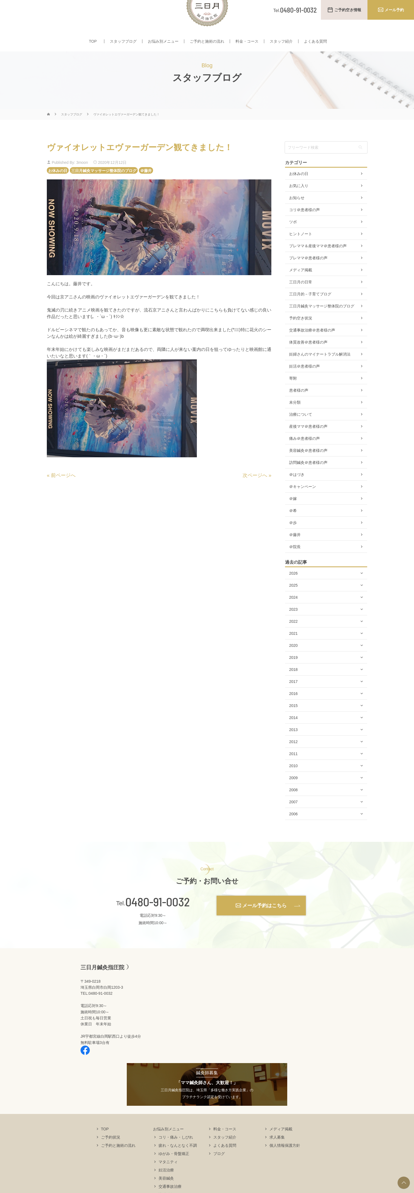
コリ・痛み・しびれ (176, 1153)
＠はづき (296, 490)
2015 (293, 722)
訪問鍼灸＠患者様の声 (308, 478)
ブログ (219, 1169)
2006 (293, 830)
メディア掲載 (300, 286)
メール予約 (394, 10)
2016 (293, 710)
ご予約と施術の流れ (207, 46)
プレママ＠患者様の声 (308, 274)
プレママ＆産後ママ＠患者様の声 (318, 262)
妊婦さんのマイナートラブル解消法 (319, 370)
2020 (293, 661)
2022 (293, 637)
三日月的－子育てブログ (310, 310)
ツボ (293, 238)
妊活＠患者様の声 (304, 382)
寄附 (293, 394)
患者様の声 (298, 406)
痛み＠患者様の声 (304, 454)
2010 (293, 782)
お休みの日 (57, 186)
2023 (293, 625)
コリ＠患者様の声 (304, 226)
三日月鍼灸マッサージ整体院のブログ (103, 186)
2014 (293, 734)
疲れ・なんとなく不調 (178, 1161)
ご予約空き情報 (347, 10)
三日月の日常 (300, 298)
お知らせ (296, 214)
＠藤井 (146, 186)
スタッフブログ (123, 46)
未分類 (295, 418)
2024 (293, 613)
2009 (293, 794)
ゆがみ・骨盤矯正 (174, 1169)
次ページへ (255, 491)
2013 (293, 746)
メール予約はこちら (264, 921)
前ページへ (63, 491)
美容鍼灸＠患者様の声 (308, 466)
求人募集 (277, 1153)
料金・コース (246, 46)
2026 (293, 589)
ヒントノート (300, 250)
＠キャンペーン (302, 503)
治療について (300, 430)
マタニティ (168, 1177)
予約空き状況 (300, 334)
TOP (93, 46)
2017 (293, 698)
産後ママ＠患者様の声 (308, 442)
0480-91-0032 (157, 918)
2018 (293, 685)
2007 (293, 818)
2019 (293, 673)
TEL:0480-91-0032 (97, 1009)
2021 (293, 649)
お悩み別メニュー (163, 46)
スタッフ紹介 (281, 46)
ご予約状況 (110, 1153)
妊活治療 (166, 1186)
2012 (293, 758)
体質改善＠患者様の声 (308, 358)
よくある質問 (315, 46)
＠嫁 (293, 515)
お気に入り (298, 202)
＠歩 (293, 539)
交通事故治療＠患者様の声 (312, 346)
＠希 (293, 527)
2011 (293, 770)
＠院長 (295, 563)
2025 (293, 601)
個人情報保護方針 (284, 1161)
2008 (293, 806)
